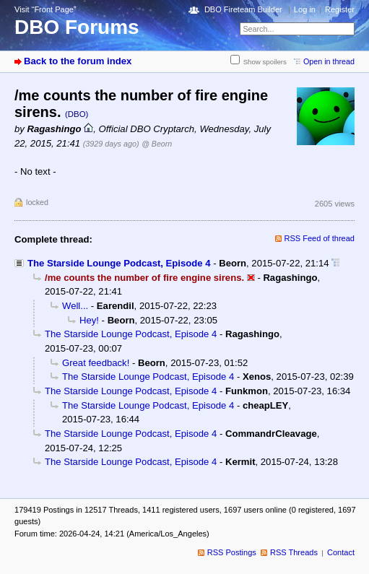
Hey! (89, 320)
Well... (75, 305)
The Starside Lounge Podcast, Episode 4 (119, 263)
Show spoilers (265, 62)
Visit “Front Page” (45, 9)
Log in (305, 9)
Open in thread (329, 61)
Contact (341, 552)
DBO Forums (76, 27)
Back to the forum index (77, 61)
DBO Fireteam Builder (243, 9)
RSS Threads (294, 552)
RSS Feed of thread (320, 238)
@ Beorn (157, 143)
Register (340, 9)
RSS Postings (231, 552)
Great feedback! (95, 362)
